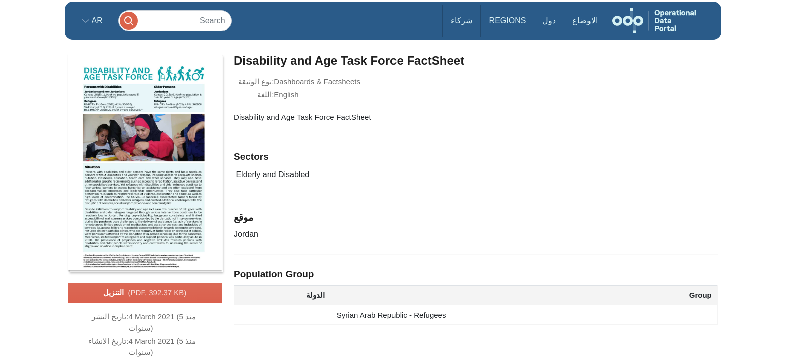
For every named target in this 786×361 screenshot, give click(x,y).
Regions (507, 20)
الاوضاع (585, 20)
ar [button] (96, 20)
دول (549, 20)
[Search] (175, 20)
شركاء (461, 20)
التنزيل (145, 293)
